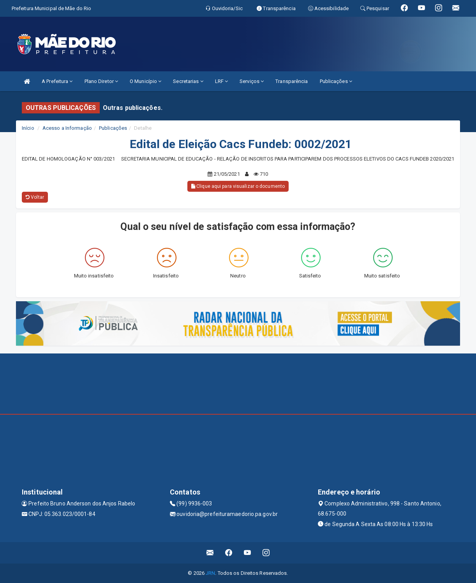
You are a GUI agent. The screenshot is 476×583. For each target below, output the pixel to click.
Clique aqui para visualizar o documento (238, 186)
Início (28, 128)
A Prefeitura (57, 81)
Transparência (291, 81)
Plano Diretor (101, 81)
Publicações (336, 81)
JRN (210, 573)
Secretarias (188, 81)
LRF (221, 81)
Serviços (252, 81)
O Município (145, 81)
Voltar (35, 197)
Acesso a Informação (67, 128)
